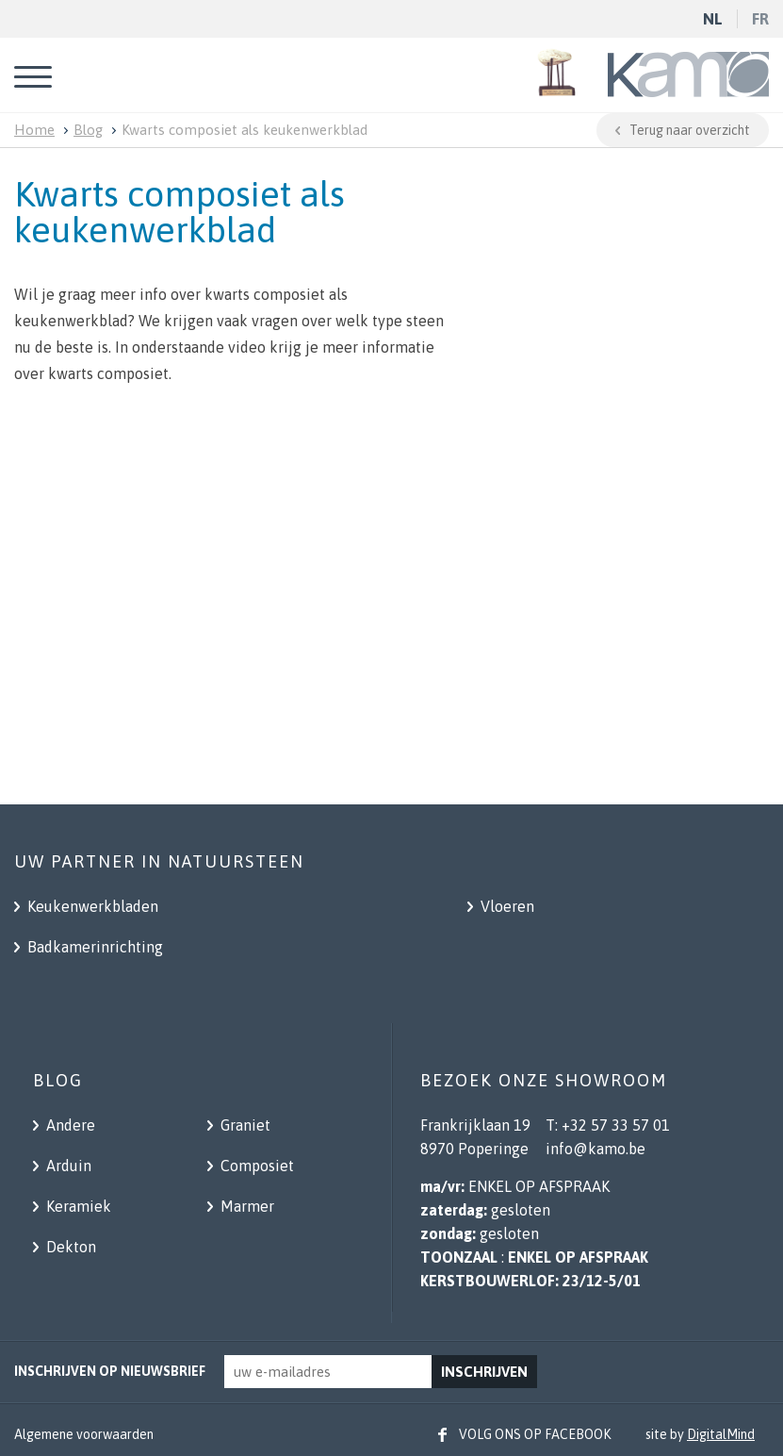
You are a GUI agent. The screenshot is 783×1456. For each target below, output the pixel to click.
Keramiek (76, 1206)
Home (34, 130)
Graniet (243, 1125)
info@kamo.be (595, 1148)
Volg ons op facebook (535, 1434)
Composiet (255, 1165)
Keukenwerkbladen (91, 906)
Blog (88, 130)
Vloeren (505, 906)
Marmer (245, 1206)
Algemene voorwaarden (84, 1434)
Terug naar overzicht (689, 130)
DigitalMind (721, 1434)
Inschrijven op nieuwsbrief (109, 1371)
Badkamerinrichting (93, 946)
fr (760, 18)
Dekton (69, 1246)
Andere (68, 1125)
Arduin (66, 1165)
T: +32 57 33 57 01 (608, 1125)
